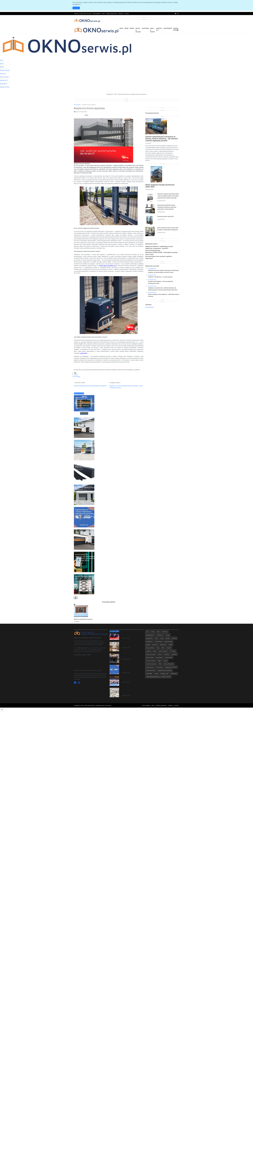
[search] (177, 31)
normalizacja (158, 641)
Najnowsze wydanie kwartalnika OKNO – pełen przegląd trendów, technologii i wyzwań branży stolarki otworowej (168, 196)
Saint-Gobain (168, 657)
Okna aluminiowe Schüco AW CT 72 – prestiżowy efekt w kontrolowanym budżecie (131, 690)
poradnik (174, 654)
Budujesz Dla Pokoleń (171, 667)
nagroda (148, 651)
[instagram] (178, 13)
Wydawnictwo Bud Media (165, 670)
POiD (160, 664)
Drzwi (126, 28)
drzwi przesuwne (150, 654)
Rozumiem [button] (76, 8)
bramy (76, 375)
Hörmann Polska (150, 660)
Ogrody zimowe (176, 29)
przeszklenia (159, 657)
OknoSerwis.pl (149, 307)
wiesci (158, 631)
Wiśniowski (174, 673)
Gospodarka (167, 28)
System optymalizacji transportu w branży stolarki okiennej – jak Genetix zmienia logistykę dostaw (161, 138)
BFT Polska (77, 376)
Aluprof (169, 648)
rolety (161, 638)
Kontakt (126, 13)
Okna (121, 28)
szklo (156, 638)
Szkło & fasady (152, 30)
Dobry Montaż (150, 667)
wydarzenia (163, 644)
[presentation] (75, 598)
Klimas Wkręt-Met (169, 664)
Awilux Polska (149, 657)
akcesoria (165, 631)
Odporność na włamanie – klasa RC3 (156, 248)
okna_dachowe (150, 648)
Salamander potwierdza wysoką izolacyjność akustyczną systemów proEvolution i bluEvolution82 (166, 207)
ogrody (148, 644)
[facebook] (175, 13)
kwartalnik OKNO (150, 670)
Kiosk (103, 13)
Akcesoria (145, 28)
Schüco (160, 654)
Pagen (159, 660)
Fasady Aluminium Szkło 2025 (165, 216)
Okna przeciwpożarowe (152, 250)
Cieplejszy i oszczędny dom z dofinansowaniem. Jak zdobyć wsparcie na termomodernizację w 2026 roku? (132, 668)
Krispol (165, 660)
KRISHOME (149, 673)
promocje (155, 644)
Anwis (154, 651)
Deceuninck (159, 667)
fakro (163, 648)
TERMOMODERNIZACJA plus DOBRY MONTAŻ (158, 677)
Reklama (121, 13)
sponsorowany (168, 641)
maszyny (174, 638)
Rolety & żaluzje (138, 30)
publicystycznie (150, 635)
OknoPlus (166, 654)
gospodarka (149, 638)
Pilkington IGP (164, 673)
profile (167, 638)
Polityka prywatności (111, 13)
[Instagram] (79, 683)
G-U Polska (172, 651)
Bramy (132, 28)
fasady (170, 644)
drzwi (152, 631)
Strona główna (96, 13)
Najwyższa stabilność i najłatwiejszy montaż (159, 246)
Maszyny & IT (159, 29)
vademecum (160, 635)
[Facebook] (75, 683)
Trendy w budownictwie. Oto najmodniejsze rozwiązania (90, 386)
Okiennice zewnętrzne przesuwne (83, 619)
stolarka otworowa (151, 664)
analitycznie (149, 641)
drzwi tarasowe (163, 651)
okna (147, 631)
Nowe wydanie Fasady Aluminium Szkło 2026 (160, 185)
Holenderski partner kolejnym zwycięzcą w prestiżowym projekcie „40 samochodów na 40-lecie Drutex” (132, 633)
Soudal (156, 673)
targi (158, 648)
